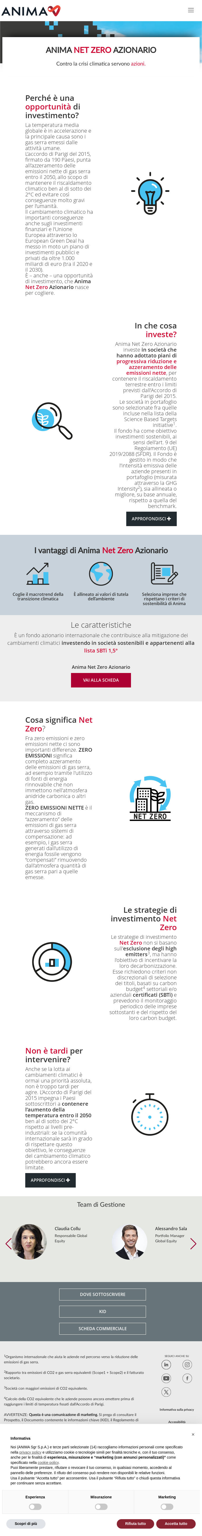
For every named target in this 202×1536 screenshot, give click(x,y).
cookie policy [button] (48, 1462)
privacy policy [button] (30, 1452)
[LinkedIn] (166, 1365)
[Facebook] (187, 1379)
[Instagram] (187, 1365)
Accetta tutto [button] (176, 1524)
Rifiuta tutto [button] (135, 1524)
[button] (8, 1244)
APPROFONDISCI (151, 519)
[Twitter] (166, 1392)
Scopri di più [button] (26, 1524)
